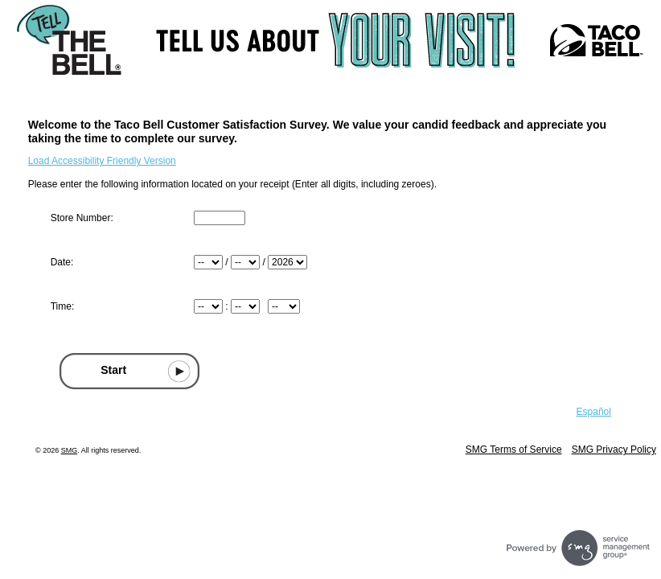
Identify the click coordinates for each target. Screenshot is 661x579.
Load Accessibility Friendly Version (102, 160)
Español (594, 411)
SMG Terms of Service (514, 449)
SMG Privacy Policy (614, 449)
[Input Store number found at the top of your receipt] (219, 218)
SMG (69, 450)
